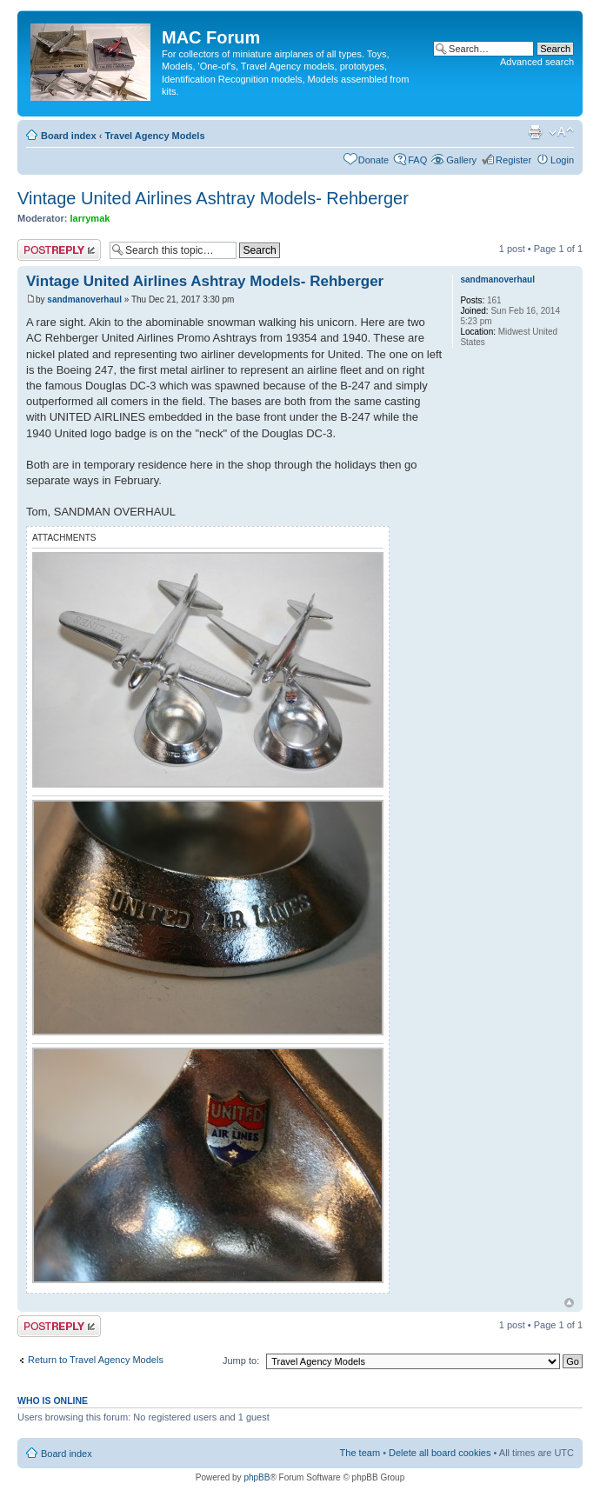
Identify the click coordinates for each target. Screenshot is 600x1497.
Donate (373, 160)
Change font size (561, 132)
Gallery (461, 160)
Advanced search (537, 62)
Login (562, 160)
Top (569, 1302)
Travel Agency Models (154, 135)
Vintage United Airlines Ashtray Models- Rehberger (213, 198)
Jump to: (241, 1360)
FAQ (417, 160)
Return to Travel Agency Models (95, 1359)
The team (360, 1452)
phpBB (256, 1477)
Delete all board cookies (439, 1452)
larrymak (90, 218)
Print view (534, 132)
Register (513, 160)
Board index (69, 135)
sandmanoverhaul (84, 299)
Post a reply (59, 250)
